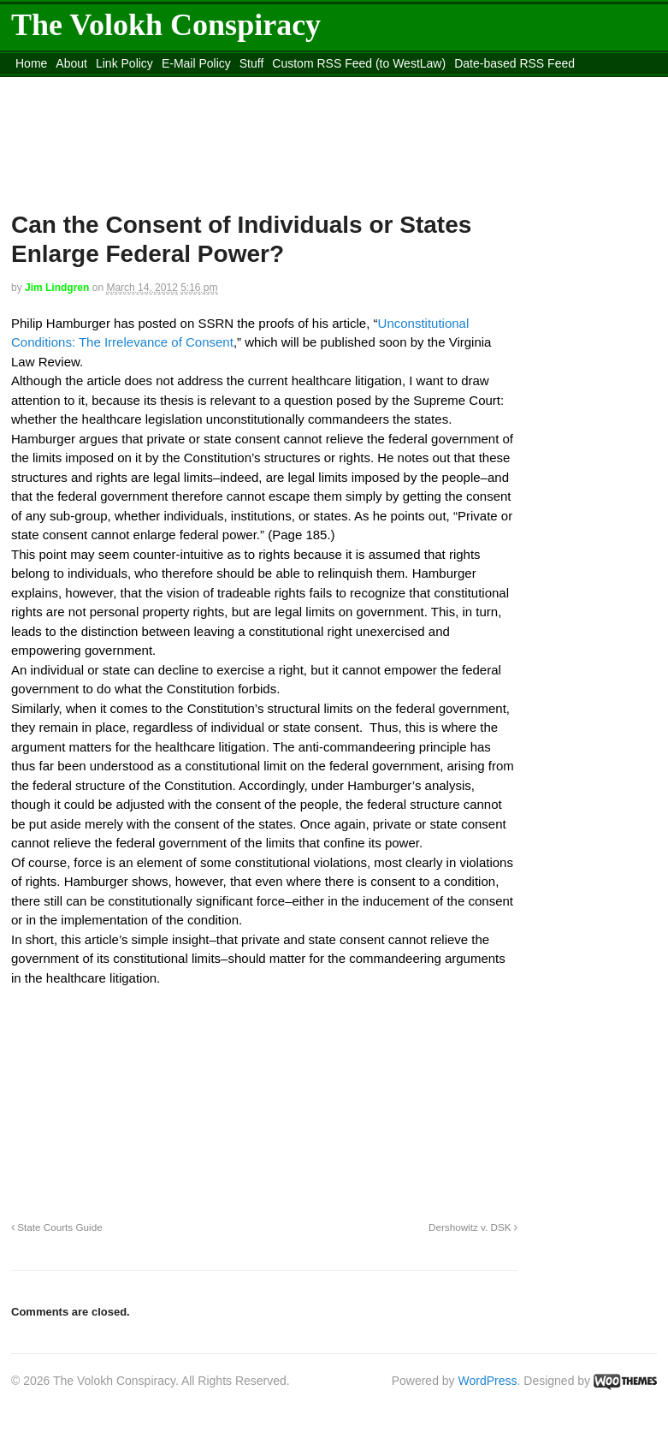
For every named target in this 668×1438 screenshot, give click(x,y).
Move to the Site (286, 85)
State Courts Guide (57, 1227)
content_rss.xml (145, 85)
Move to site (439, 85)
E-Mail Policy (196, 63)
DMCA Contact (55, 85)
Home (31, 63)
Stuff (251, 63)
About (71, 63)
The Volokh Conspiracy (166, 25)
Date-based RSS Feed (514, 63)
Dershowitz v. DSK (473, 1227)
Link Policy (124, 63)
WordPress (487, 1380)
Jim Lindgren (57, 288)
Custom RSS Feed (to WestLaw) (359, 63)
